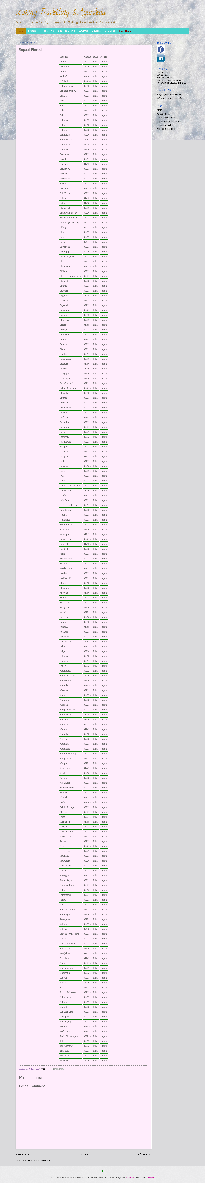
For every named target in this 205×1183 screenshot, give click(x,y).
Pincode (96, 30)
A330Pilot (130, 1178)
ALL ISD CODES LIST (166, 129)
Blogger (150, 1178)
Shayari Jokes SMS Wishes (169, 94)
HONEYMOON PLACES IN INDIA (171, 83)
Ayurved (83, 30)
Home (21, 31)
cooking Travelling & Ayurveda (61, 13)
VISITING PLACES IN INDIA (169, 80)
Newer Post (23, 1154)
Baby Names (125, 31)
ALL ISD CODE (163, 72)
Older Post (145, 1154)
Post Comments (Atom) (39, 1160)
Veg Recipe (48, 30)
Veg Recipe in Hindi (166, 118)
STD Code (110, 30)
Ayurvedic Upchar (165, 125)
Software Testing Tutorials (169, 98)
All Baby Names (164, 114)
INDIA (159, 110)
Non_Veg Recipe (66, 30)
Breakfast (33, 30)
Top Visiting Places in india (170, 121)
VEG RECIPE (162, 75)
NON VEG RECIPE (164, 77)
